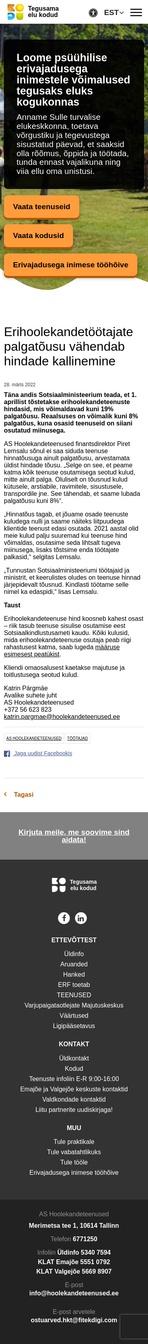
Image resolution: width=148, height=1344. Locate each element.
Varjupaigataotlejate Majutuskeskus (74, 1005)
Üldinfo (74, 954)
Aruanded (74, 964)
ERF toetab (74, 984)
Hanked (74, 974)
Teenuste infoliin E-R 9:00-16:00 (74, 1079)
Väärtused (74, 1015)
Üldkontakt (74, 1058)
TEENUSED (74, 995)
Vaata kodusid (38, 235)
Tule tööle (74, 1162)
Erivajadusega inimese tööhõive (70, 265)
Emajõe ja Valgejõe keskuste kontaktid (74, 1089)
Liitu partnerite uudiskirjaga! (74, 1109)
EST (111, 12)
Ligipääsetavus (74, 1026)
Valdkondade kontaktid (74, 1099)
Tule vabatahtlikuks (74, 1152)
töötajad (77, 738)
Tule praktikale (74, 1141)
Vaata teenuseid (41, 206)
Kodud (74, 1068)
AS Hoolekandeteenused (34, 738)
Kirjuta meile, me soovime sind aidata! (74, 836)
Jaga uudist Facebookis (38, 753)
